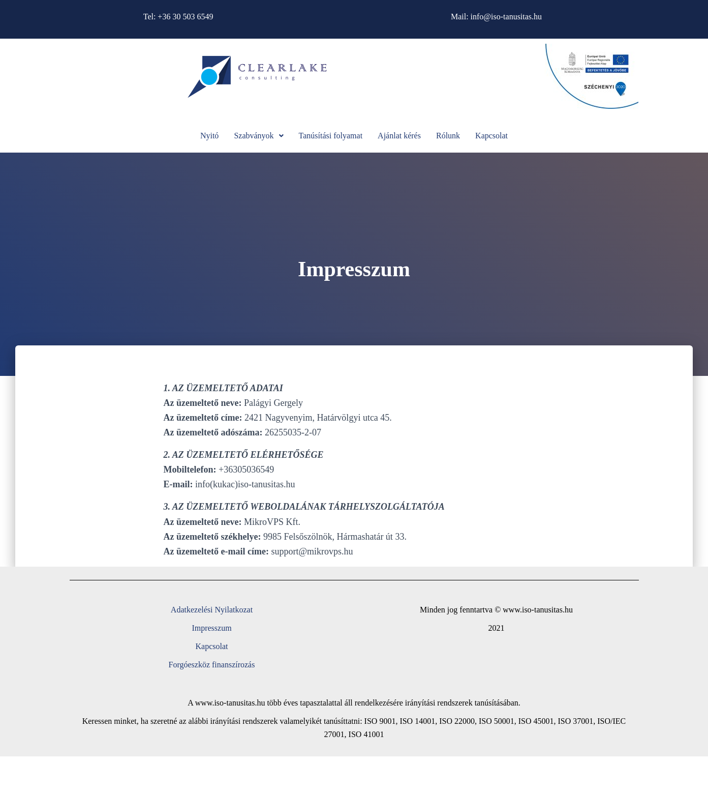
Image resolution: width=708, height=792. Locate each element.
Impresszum (211, 628)
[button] (258, 136)
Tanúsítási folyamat (331, 135)
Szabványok (258, 135)
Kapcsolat (491, 135)
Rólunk (448, 135)
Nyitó (209, 135)
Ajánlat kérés (399, 135)
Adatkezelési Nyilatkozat (212, 609)
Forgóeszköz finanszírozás (212, 664)
